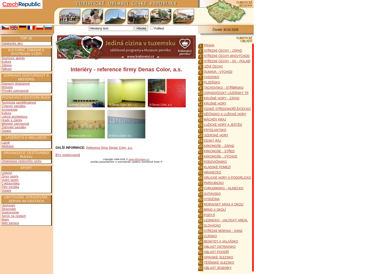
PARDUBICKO (214, 183)
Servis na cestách (14, 216)
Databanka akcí (12, 43)
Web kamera (10, 223)
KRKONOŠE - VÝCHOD (220, 156)
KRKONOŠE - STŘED (219, 151)
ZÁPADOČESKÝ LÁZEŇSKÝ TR (226, 93)
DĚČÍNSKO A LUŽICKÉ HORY (225, 114)
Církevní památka (14, 106)
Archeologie (9, 109)
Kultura (6, 62)
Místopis (7, 87)
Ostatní (6, 131)
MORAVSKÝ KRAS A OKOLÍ (223, 204)
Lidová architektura (14, 116)
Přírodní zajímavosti (15, 91)
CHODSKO (211, 77)
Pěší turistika (10, 187)
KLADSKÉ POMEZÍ (217, 167)
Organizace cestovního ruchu (21, 161)
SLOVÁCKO (212, 225)
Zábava (7, 65)
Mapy (5, 219)
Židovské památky (14, 127)
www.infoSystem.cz (139, 159)
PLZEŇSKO (212, 82)
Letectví (7, 173)
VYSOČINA (212, 199)
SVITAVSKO (212, 194)
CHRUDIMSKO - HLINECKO (223, 188)
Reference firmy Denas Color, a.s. (109, 147)
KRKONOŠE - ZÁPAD (219, 146)
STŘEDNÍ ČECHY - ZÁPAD (223, 50)
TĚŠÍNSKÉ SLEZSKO (219, 262)
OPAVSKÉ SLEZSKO (218, 257)
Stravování (9, 209)
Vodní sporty (10, 180)
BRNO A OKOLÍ (215, 209)
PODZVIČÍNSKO (215, 162)
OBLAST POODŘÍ (216, 252)
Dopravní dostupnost (16, 83)
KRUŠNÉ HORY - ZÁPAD (221, 98)
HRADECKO (212, 172)
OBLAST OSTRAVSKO (220, 247)
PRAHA (209, 45)
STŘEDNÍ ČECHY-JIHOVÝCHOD (227, 56)
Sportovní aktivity (13, 58)
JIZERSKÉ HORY (216, 135)
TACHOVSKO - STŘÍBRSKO (223, 87)
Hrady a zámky (12, 120)
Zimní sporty (10, 176)
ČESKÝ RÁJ (212, 140)
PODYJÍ (209, 215)
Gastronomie (10, 212)
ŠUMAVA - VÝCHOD (218, 72)
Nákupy (7, 69)
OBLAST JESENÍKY (218, 268)
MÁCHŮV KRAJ (215, 119)
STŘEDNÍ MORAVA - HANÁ (223, 231)
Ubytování (8, 205)
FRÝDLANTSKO (215, 130)
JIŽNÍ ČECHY (213, 66)
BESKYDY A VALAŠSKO (221, 241)
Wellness (8, 146)
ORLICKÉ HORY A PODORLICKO (227, 177)
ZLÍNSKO (210, 236)
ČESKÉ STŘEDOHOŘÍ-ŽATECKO (227, 109)
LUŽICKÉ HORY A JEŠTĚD (223, 125)
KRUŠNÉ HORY (215, 103)
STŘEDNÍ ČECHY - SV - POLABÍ (227, 61)
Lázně (6, 142)
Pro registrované (67, 155)
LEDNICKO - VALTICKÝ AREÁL (226, 220)
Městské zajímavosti (15, 124)
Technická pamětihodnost (19, 102)
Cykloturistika (10, 183)
